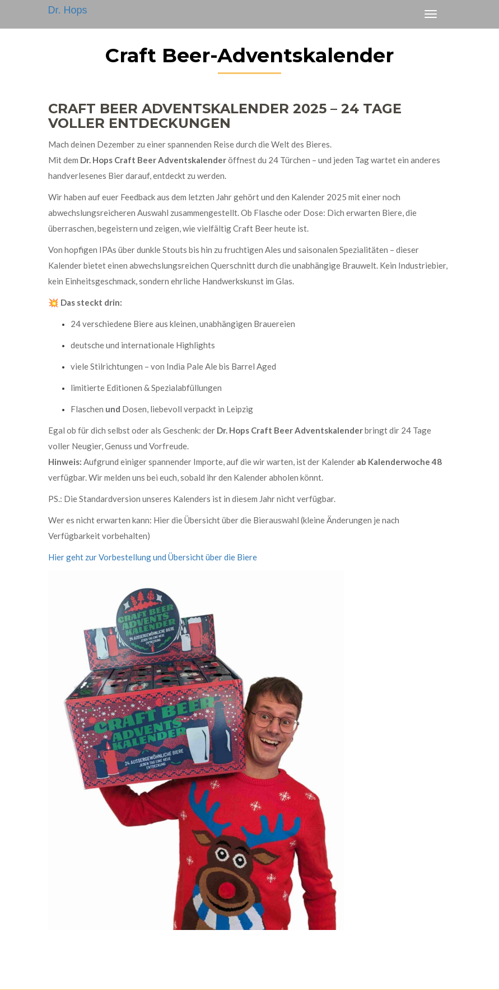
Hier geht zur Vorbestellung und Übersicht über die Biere (152, 557)
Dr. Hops (67, 10)
